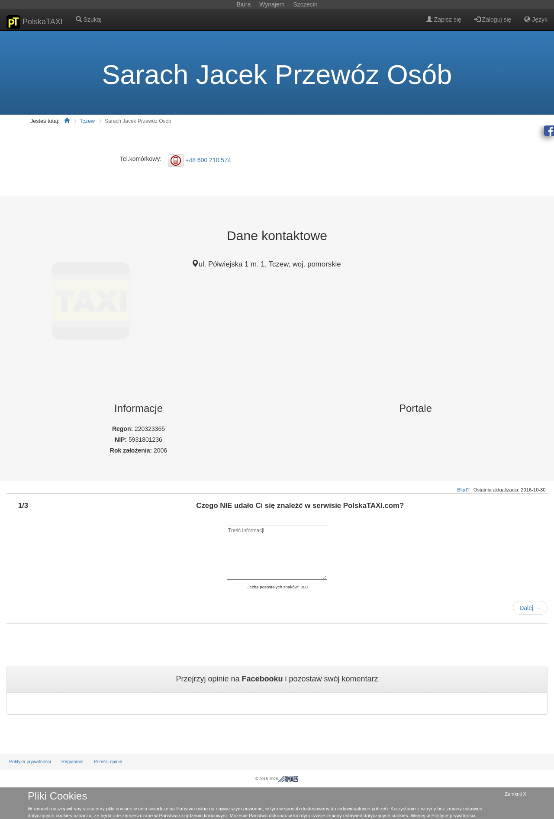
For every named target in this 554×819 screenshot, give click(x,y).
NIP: (122, 439)
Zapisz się (443, 19)
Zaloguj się (493, 19)
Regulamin (72, 761)
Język (536, 19)
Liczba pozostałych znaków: (272, 587)
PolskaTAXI (34, 22)
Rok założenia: (132, 450)
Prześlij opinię (108, 761)
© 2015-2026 (277, 779)
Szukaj (89, 19)
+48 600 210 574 (208, 159)
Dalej (530, 607)
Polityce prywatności (453, 815)
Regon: (123, 428)
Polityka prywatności (30, 761)
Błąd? (463, 489)
